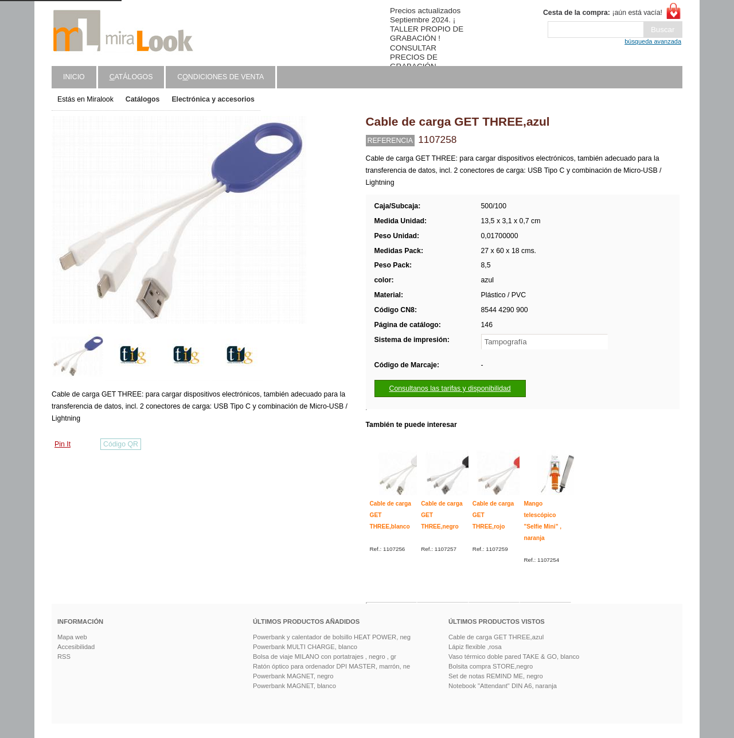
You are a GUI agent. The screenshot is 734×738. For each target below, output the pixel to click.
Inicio (74, 77)
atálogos (131, 77)
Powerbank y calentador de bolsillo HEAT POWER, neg (332, 637)
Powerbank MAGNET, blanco (294, 685)
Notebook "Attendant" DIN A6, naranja (502, 685)
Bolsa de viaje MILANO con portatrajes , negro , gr (324, 656)
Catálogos (143, 99)
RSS (64, 656)
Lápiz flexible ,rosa (475, 646)
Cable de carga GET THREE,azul (496, 637)
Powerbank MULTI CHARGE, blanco (305, 646)
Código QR (120, 444)
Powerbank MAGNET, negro (293, 676)
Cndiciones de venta (220, 77)
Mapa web (72, 637)
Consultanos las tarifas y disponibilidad (450, 388)
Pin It (62, 444)
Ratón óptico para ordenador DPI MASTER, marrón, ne (331, 666)
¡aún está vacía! (602, 13)
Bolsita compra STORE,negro (490, 666)
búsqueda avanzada (652, 41)
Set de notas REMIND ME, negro (495, 676)
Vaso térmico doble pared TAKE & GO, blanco (513, 656)
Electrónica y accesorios (212, 99)
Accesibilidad (76, 646)
